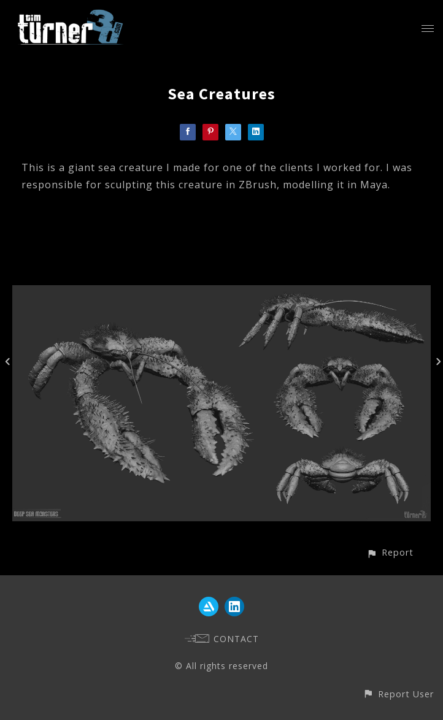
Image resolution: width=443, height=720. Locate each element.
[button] (389, 552)
